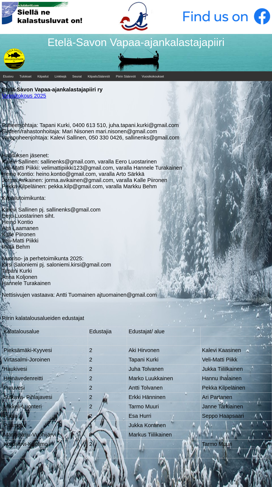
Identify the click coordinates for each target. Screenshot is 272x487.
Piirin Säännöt (126, 76)
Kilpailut (43, 76)
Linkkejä (60, 76)
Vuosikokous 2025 (24, 96)
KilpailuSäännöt (99, 76)
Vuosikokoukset (153, 76)
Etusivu (8, 76)
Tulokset (26, 76)
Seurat (77, 76)
